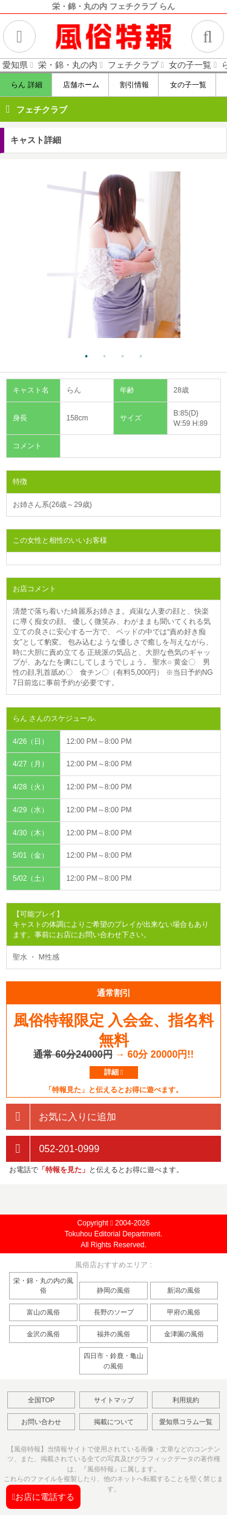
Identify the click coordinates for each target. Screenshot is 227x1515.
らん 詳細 (26, 85)
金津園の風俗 (184, 1334)
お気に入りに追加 (61, 1117)
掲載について (114, 1421)
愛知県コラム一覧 (185, 1421)
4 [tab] (141, 357)
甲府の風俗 (183, 1312)
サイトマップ (114, 1400)
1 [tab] (87, 357)
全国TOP (41, 1400)
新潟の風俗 (183, 1290)
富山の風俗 (43, 1312)
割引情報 (134, 85)
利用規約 (186, 1400)
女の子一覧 (187, 85)
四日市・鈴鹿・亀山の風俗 (113, 1361)
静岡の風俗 (113, 1290)
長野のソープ (114, 1312)
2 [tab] (105, 357)
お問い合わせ (41, 1421)
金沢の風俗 (43, 1334)
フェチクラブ (41, 109)
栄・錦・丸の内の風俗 (43, 1286)
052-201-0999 (52, 1149)
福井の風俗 (113, 1334)
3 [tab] (123, 357)
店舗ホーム (81, 85)
